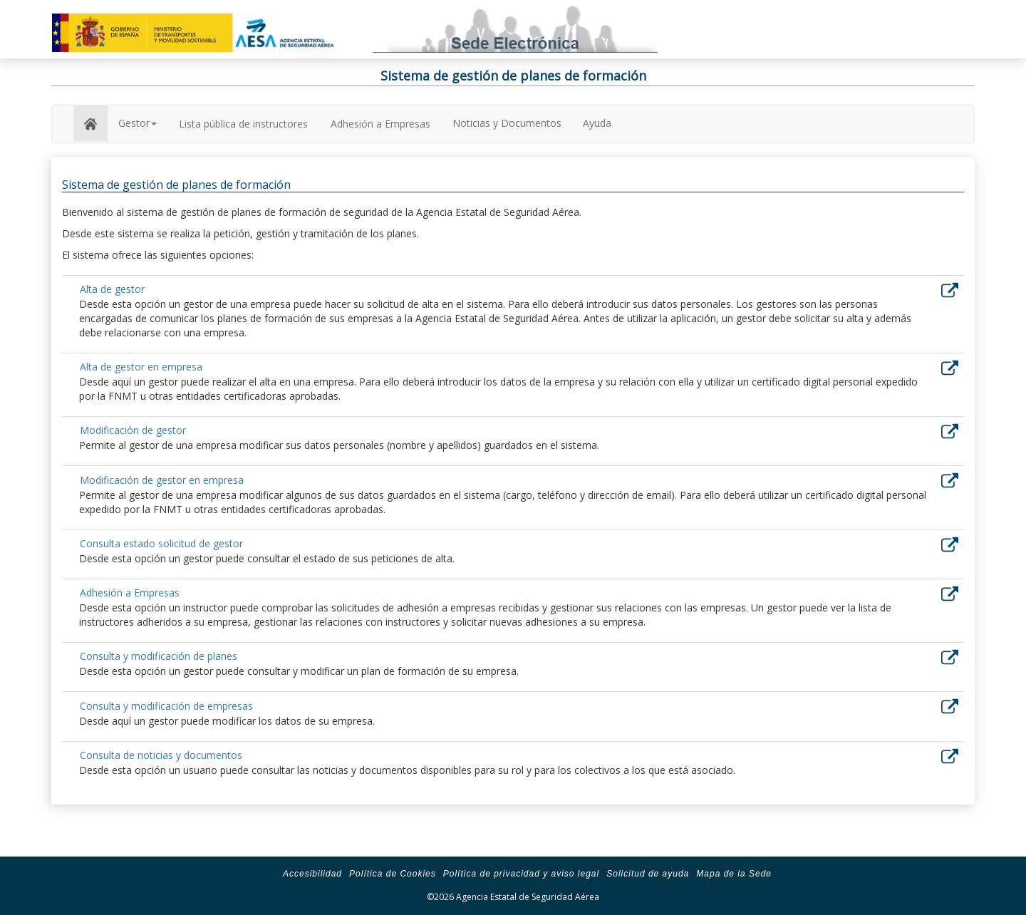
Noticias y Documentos (506, 123)
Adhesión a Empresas (380, 123)
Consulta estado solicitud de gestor (161, 543)
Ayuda (597, 123)
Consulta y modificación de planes (158, 656)
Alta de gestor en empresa (141, 366)
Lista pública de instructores (243, 123)
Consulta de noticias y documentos (161, 755)
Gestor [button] (137, 123)
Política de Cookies (392, 874)
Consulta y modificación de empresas (166, 706)
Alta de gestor (112, 289)
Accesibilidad (312, 874)
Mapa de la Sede (734, 874)
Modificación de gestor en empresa (162, 480)
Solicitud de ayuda (647, 874)
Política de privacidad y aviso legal (521, 874)
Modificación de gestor (133, 430)
